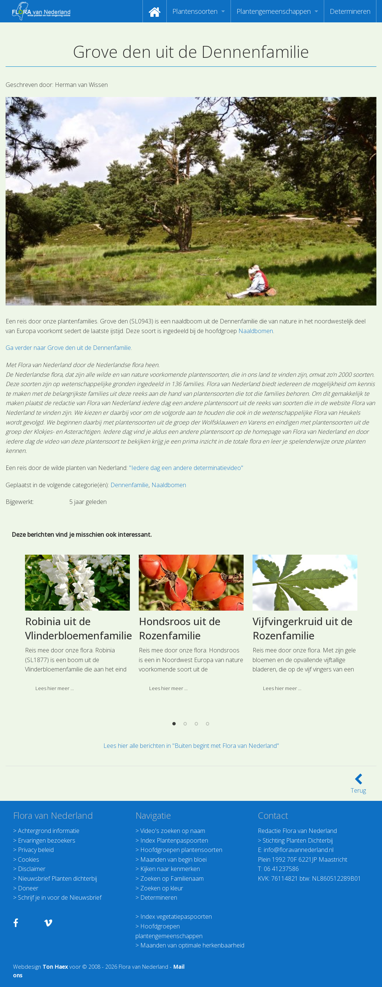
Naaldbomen (255, 331)
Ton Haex (55, 966)
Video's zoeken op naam (172, 831)
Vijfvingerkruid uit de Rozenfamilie (303, 729)
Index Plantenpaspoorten (174, 840)
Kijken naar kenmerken (170, 869)
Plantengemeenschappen (274, 11)
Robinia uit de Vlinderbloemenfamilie (78, 729)
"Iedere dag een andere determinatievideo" (186, 468)
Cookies (28, 859)
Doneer (28, 888)
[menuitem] (154, 11)
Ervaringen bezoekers (46, 840)
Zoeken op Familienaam (172, 878)
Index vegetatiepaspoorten (176, 916)
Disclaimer (32, 869)
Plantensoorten (194, 11)
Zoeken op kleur (161, 888)
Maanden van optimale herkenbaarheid (192, 945)
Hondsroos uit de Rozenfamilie (179, 729)
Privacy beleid (36, 850)
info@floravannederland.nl (299, 850)
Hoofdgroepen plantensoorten (181, 850)
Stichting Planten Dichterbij (298, 840)
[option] (77, 726)
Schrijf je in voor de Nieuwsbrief (59, 897)
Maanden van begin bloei (173, 859)
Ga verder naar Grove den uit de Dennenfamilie (68, 348)
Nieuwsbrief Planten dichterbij (57, 878)
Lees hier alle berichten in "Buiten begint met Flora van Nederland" (191, 746)
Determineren (350, 11)
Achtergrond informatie (48, 831)
